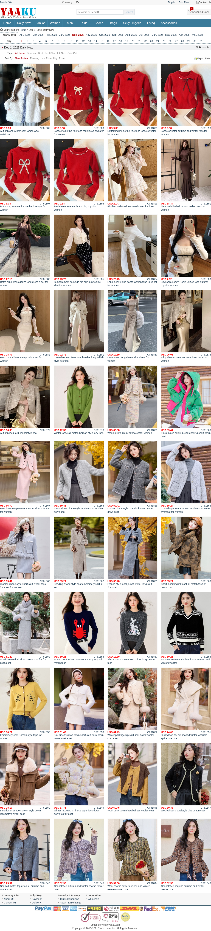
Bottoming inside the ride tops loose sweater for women (132, 99)
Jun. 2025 (157, 34)
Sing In (171, 2)
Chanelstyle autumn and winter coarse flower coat (79, 855)
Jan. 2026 (64, 34)
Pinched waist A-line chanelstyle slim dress (132, 173)
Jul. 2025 (144, 34)
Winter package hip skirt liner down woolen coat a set (132, 704)
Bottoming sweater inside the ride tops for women (25, 175)
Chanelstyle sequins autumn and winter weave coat (186, 855)
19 (126, 41)
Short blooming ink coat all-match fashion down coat (186, 552)
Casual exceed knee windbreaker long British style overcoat (79, 326)
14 (95, 41)
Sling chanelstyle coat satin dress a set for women (186, 326)
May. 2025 (171, 34)
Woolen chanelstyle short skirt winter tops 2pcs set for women (25, 552)
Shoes (99, 23)
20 (132, 41)
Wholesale (93, 899)
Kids (84, 23)
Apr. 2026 (24, 34)
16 (108, 41)
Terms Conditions (69, 899)
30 (194, 41)
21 (139, 41)
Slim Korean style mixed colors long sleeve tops (132, 628)
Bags (113, 23)
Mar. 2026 (38, 34)
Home (7, 23)
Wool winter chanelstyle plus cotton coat (186, 777)
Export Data (203, 58)
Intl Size (61, 53)
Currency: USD (70, 2)
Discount (31, 53)
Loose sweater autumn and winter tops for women (186, 99)
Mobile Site (6, 2)
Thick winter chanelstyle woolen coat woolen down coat (79, 477)
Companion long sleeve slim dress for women (132, 326)
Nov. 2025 (91, 34)
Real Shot (50, 53)
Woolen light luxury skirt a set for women (132, 399)
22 (145, 41)
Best (40, 53)
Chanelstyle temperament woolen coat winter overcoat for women (186, 477)
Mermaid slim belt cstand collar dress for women (186, 175)
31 (201, 41)
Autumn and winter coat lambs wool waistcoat (25, 99)
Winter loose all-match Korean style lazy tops (79, 399)
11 (77, 41)
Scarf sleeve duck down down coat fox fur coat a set (25, 628)
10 (70, 41)
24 (157, 41)
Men (70, 23)
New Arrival (22, 58)
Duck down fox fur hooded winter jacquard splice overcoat (186, 704)
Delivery (36, 902)
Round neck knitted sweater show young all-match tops (79, 628)
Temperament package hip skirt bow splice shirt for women (79, 250)
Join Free (184, 2)
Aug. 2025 (131, 34)
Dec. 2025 (78, 34)
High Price (59, 58)
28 (182, 41)
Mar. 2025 (197, 34)
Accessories (169, 23)
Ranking (34, 58)
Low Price (46, 58)
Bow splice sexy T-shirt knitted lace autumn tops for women (186, 250)
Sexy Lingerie (132, 23)
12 (83, 41)
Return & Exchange (70, 902)
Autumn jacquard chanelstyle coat (25, 399)
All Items (20, 53)
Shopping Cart (199, 11)
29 (188, 41)
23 (151, 41)
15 (101, 41)
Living (151, 23)
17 (114, 41)
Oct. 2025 (104, 34)
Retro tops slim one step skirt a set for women (25, 326)
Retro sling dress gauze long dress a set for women (25, 250)
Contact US (10, 902)
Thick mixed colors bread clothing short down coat (186, 401)
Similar (40, 23)
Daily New (24, 23)
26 (170, 41)
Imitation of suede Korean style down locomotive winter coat (25, 779)
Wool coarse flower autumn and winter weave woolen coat (132, 855)
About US (9, 899)
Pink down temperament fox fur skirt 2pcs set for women (25, 477)
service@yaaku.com (109, 924)
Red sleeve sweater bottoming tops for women (79, 175)
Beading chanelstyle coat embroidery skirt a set (79, 552)
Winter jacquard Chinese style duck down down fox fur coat (79, 779)
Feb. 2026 (51, 34)
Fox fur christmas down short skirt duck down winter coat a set (79, 704)
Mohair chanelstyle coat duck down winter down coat (132, 477)
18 (120, 41)
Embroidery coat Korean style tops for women (25, 704)
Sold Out (72, 53)
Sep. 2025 (117, 34)
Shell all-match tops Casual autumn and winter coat (25, 855)
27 (176, 41)
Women (55, 23)
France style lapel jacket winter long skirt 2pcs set (132, 552)
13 (89, 41)
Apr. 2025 (184, 34)
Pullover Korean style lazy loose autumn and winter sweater (186, 628)
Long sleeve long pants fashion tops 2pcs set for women (132, 250)
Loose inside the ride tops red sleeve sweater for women (79, 99)
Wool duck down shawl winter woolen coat (132, 777)
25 (163, 41)
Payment (37, 899)
